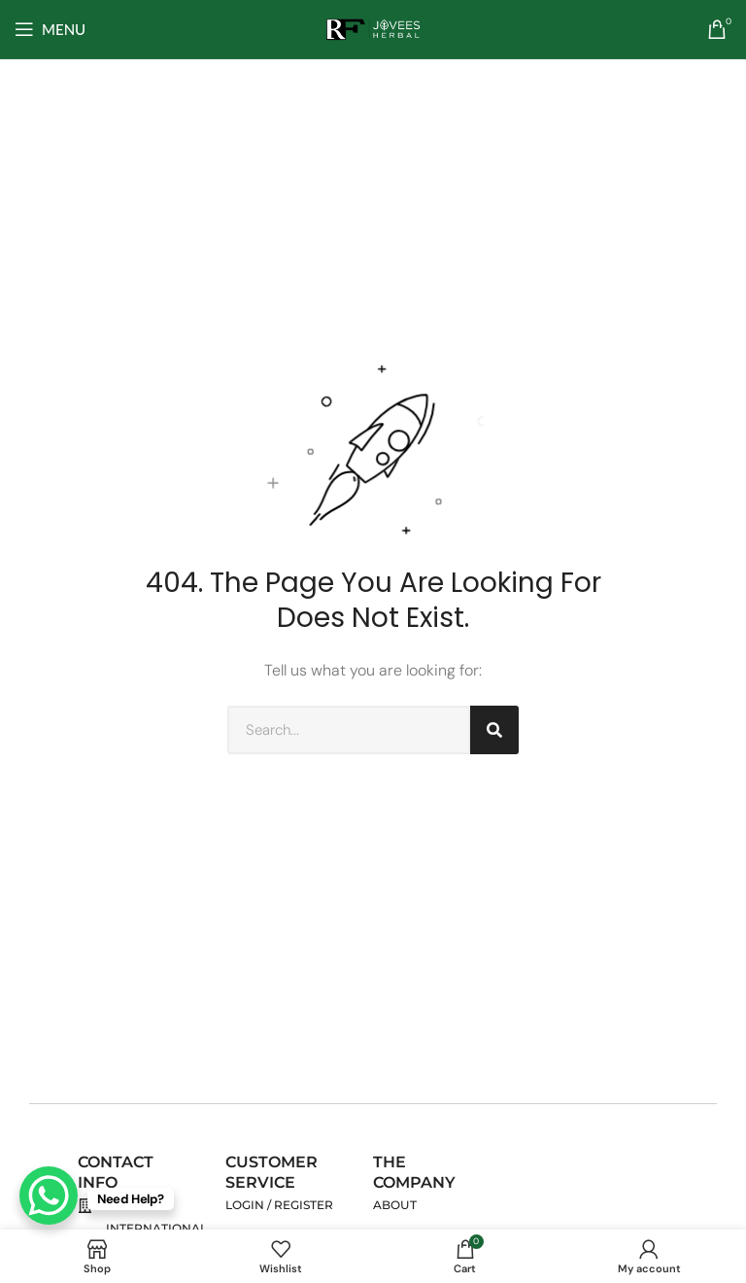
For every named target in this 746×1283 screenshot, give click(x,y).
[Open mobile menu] (50, 29)
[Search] (494, 730)
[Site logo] (373, 27)
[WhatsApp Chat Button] (48, 1195)
